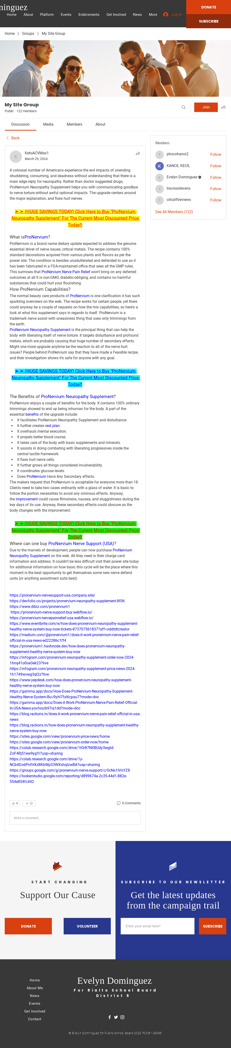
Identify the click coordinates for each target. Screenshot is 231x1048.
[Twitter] (116, 1017)
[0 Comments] (128, 803)
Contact (34, 1019)
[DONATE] (208, 7)
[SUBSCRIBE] (208, 21)
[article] (75, 489)
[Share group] (223, 107)
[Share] (138, 153)
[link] (20, 124)
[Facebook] (109, 1017)
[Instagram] (122, 1017)
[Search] (183, 107)
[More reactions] (29, 803)
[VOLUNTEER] (87, 926)
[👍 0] (15, 803)
